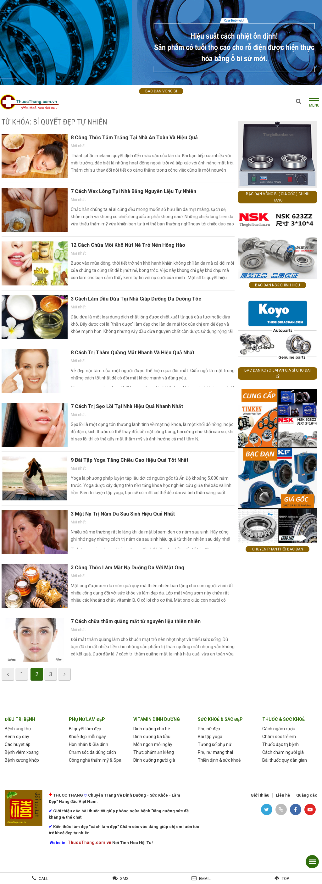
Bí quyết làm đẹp (85, 728)
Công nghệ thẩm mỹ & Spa (95, 760)
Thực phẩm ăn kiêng (153, 752)
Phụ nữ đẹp (209, 728)
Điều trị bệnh (20, 719)
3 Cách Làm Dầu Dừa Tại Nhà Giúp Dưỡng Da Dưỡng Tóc (136, 299)
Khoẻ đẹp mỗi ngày (87, 736)
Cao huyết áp (18, 744)
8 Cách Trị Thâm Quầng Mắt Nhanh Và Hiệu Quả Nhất (132, 353)
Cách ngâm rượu (278, 728)
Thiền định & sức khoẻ (219, 760)
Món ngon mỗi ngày (152, 744)
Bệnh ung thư (18, 728)
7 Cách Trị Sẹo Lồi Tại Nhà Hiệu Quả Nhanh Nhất (127, 406)
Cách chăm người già (283, 752)
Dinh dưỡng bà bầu (151, 736)
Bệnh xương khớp (22, 760)
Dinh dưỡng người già (154, 760)
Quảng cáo (306, 795)
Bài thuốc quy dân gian (284, 760)
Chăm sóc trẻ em (279, 736)
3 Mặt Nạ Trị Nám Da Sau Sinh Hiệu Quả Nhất (123, 514)
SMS (124, 878)
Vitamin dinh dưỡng (156, 719)
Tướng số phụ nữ (214, 744)
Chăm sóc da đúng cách (92, 752)
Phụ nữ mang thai (215, 752)
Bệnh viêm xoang (22, 752)
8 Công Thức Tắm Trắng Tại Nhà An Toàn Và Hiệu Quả (134, 138)
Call (43, 878)
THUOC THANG (68, 795)
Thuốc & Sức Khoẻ (283, 719)
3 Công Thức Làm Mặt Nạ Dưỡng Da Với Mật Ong (127, 568)
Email (205, 878)
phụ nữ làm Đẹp (87, 719)
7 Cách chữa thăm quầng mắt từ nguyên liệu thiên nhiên (136, 621)
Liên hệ (283, 795)
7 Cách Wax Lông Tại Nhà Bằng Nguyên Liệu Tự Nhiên (133, 191)
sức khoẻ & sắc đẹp (220, 719)
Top (285, 878)
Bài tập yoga (210, 736)
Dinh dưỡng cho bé (151, 728)
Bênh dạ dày (17, 736)
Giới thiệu (260, 795)
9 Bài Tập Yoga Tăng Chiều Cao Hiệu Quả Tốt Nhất (129, 460)
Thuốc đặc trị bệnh (280, 744)
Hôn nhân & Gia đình (88, 744)
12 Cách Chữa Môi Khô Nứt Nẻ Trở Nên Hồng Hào (128, 245)
